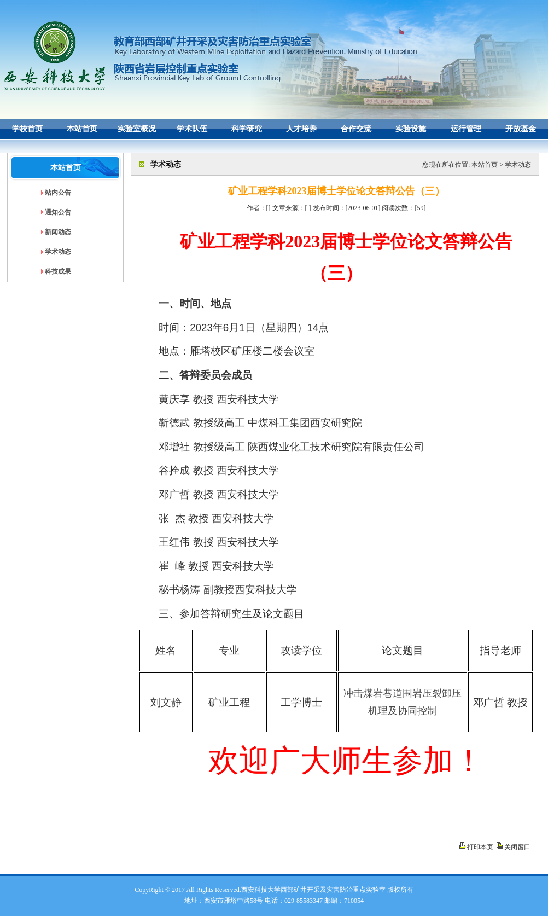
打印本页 (480, 847)
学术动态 (518, 165)
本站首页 (484, 165)
